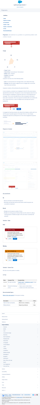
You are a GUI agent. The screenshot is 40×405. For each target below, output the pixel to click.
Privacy (10, 394)
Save (15, 238)
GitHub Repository (37, 394)
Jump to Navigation (20, 7)
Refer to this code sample (8, 295)
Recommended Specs (7, 30)
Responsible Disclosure (16, 394)
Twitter (33, 394)
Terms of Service (5, 394)
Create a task (21, 282)
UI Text (4, 28)
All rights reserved (19, 397)
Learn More (14, 236)
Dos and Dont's (6, 22)
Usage (4, 18)
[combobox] (20, 313)
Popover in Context (7, 20)
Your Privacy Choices (6, 395)
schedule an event (29, 282)
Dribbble (35, 395)
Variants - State (6, 24)
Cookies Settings (27, 394)
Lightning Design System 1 (20, 3)
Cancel (9, 238)
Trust (22, 394)
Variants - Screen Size (7, 26)
